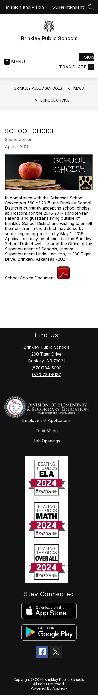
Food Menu (46, 430)
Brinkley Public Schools (38, 88)
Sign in (89, 57)
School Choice (54, 100)
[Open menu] (14, 61)
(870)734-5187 (46, 374)
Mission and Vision (25, 7)
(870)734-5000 (46, 367)
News (79, 88)
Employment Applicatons (46, 420)
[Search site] (91, 7)
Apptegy (60, 688)
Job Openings (46, 440)
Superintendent (68, 7)
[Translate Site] (76, 67)
